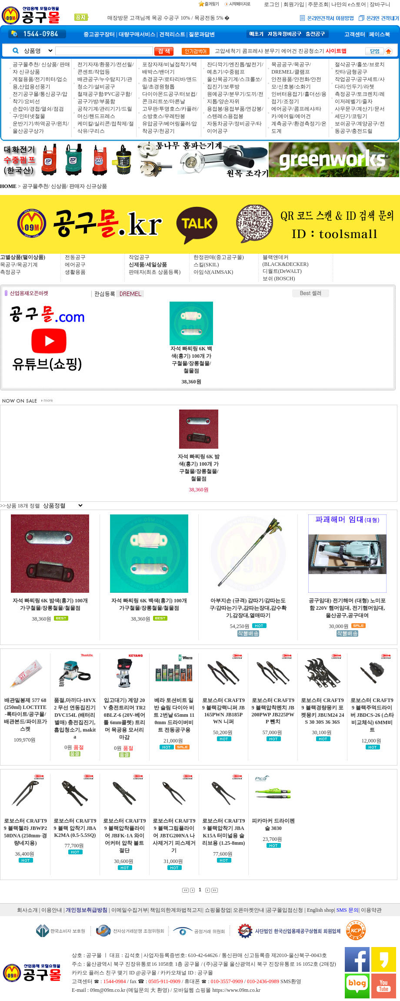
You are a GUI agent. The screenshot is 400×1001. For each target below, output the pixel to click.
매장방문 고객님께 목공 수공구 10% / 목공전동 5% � (168, 18)
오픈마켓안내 (248, 910)
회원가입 (293, 4)
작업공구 (139, 257)
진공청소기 (311, 51)
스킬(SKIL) (206, 265)
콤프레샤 (252, 51)
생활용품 (75, 272)
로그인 (272, 4)
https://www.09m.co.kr (236, 990)
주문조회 (318, 4)
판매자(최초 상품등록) (154, 272)
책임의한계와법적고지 (176, 910)
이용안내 (51, 910)
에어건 (289, 51)
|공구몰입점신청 (284, 910)
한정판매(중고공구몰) (218, 257)
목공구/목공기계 (19, 265)
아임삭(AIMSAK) (213, 272)
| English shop (319, 910)
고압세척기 (228, 51)
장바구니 (380, 4)
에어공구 (75, 265)
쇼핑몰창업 (218, 910)
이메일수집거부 (129, 910)
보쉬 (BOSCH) (279, 278)
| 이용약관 (370, 910)
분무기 (272, 51)
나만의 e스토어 (348, 4)
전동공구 (75, 257)
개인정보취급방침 (86, 910)
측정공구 (10, 272)
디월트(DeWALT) (282, 271)
